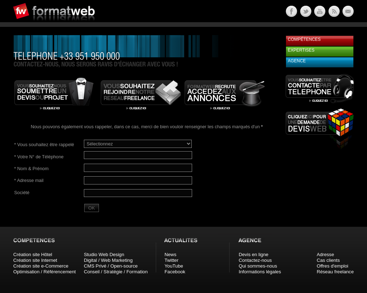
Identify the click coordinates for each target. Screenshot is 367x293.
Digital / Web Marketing (108, 260)
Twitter (171, 260)
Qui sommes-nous (258, 266)
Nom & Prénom (31, 168)
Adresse (325, 254)
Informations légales (260, 271)
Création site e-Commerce (40, 266)
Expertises (301, 50)
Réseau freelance (335, 271)
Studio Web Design (104, 254)
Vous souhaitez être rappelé (44, 144)
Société (22, 192)
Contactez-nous (255, 260)
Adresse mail (29, 180)
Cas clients (328, 260)
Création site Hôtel (32, 254)
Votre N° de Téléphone (39, 156)
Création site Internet (35, 260)
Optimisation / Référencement (44, 271)
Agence (297, 60)
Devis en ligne (253, 254)
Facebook (175, 271)
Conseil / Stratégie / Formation (116, 271)
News (170, 254)
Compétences (304, 39)
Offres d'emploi (332, 266)
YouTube (174, 266)
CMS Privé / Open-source (111, 266)
